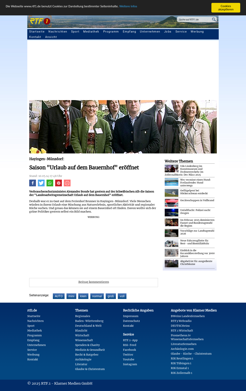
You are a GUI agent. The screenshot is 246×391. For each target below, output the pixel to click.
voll (122, 296)
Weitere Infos (128, 6)
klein (83, 296)
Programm (111, 31)
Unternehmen (150, 31)
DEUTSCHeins (180, 325)
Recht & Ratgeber (86, 354)
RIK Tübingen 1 (181, 363)
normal (97, 296)
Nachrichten (57, 31)
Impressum (130, 316)
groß (111, 296)
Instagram (130, 364)
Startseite (37, 31)
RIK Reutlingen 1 (182, 358)
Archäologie (83, 359)
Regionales (82, 316)
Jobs (168, 31)
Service (181, 31)
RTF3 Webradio (181, 321)
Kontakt (35, 37)
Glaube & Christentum (90, 369)
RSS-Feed (129, 345)
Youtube (128, 359)
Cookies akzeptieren (226, 7)
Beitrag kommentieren (93, 282)
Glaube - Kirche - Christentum (191, 353)
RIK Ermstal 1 (180, 368)
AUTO (59, 296)
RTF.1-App (130, 340)
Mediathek (91, 31)
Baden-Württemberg (89, 321)
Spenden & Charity (87, 345)
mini (71, 296)
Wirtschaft (82, 335)
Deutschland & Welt (88, 325)
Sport (75, 31)
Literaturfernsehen (183, 344)
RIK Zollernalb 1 (181, 373)
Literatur (81, 364)
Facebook (129, 350)
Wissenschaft (84, 340)
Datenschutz (131, 321)
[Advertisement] (123, 71)
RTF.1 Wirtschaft (182, 330)
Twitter (128, 354)
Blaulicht (81, 330)
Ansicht (51, 37)
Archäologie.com (182, 349)
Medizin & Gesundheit (90, 350)
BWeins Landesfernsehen (188, 316)
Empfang (129, 31)
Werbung (197, 31)
